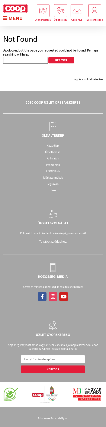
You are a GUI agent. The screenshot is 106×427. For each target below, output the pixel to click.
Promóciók (53, 165)
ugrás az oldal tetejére (88, 79)
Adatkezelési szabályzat (53, 418)
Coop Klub (77, 20)
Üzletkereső (60, 20)
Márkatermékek (53, 177)
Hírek (53, 190)
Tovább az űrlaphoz (53, 242)
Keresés (53, 369)
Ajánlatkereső (43, 20)
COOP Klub (53, 171)
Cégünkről (52, 184)
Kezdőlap (53, 146)
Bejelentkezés (95, 20)
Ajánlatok (53, 158)
